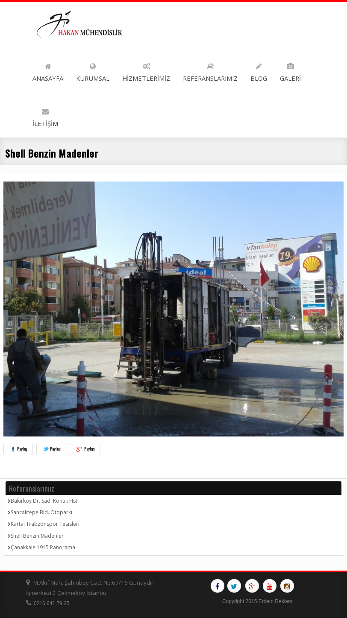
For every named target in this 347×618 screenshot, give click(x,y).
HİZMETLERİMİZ (146, 70)
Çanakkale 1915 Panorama (41, 547)
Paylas (51, 449)
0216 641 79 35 (51, 603)
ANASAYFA (47, 70)
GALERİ (290, 70)
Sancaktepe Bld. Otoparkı (40, 512)
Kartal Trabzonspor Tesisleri (43, 523)
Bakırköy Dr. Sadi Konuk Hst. (43, 500)
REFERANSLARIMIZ (210, 70)
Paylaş (18, 449)
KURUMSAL (92, 70)
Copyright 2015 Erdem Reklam (257, 601)
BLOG (258, 70)
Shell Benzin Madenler (36, 535)
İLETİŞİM (45, 116)
